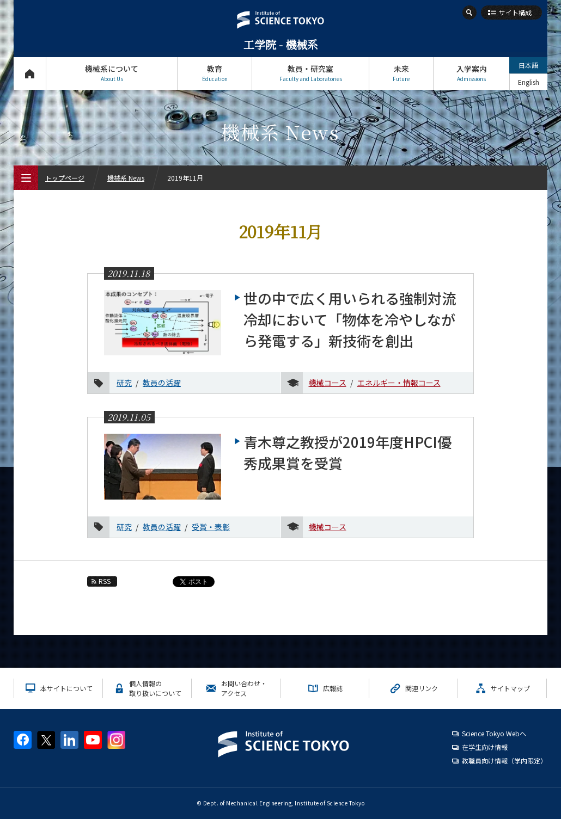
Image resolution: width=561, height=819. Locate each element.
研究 (124, 382)
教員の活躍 (162, 382)
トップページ (30, 73)
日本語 (528, 65)
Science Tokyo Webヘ (494, 733)
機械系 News (125, 177)
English (528, 82)
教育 (215, 73)
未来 (401, 73)
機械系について (111, 73)
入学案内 (471, 73)
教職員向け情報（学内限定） (504, 760)
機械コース (327, 382)
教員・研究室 (310, 73)
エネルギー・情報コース (399, 382)
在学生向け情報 (485, 747)
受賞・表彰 (211, 526)
